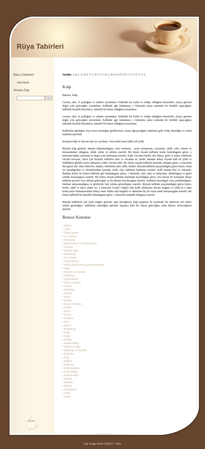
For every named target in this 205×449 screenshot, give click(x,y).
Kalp (66, 357)
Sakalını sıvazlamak (74, 271)
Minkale (68, 382)
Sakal (67, 268)
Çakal (67, 229)
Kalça (67, 311)
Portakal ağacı (71, 250)
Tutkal (67, 392)
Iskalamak (69, 239)
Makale (68, 378)
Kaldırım (69, 318)
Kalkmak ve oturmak (75, 350)
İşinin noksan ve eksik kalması (80, 243)
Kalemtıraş (70, 328)
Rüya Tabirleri (40, 46)
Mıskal (67, 385)
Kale (66, 321)
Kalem (67, 325)
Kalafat (68, 293)
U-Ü (135, 74)
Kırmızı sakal (71, 375)
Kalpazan (69, 364)
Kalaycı (68, 300)
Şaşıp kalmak (71, 278)
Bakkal (68, 225)
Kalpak (68, 360)
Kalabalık (69, 289)
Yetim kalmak (71, 261)
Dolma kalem (71, 232)
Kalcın (67, 314)
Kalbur (67, 307)
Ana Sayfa (23, 82)
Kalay (67, 296)
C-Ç (80, 74)
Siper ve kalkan (72, 282)
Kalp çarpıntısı (72, 368)
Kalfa (67, 332)
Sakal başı (69, 275)
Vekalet (68, 286)
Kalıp (67, 335)
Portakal (68, 246)
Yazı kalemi (70, 257)
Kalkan (68, 339)
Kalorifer (69, 353)
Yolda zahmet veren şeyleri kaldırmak (84, 264)
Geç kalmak (70, 236)
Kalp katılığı (70, 371)
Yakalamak (70, 254)
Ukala (67, 396)
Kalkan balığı (71, 343)
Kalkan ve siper (72, 346)
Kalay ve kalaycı (73, 303)
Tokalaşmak (70, 389)
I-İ (98, 74)
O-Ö (119, 74)
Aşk (86, 443)
